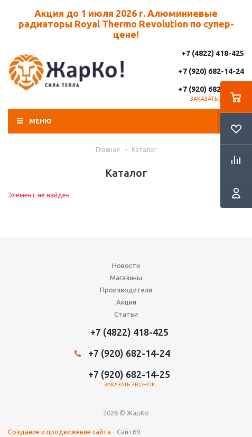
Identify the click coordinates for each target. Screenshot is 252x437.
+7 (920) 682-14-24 (211, 71)
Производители (126, 289)
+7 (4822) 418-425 (212, 53)
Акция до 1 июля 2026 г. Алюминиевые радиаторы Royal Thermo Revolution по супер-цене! (126, 24)
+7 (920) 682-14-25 (211, 89)
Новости (126, 265)
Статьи (126, 314)
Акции (126, 302)
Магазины (126, 277)
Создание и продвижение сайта (59, 431)
